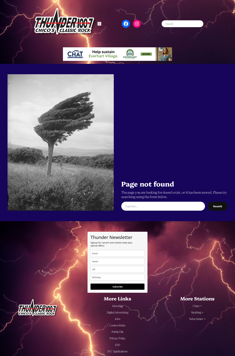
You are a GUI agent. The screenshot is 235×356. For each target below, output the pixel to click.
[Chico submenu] (201, 306)
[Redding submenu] (203, 312)
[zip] (117, 269)
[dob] (117, 277)
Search (217, 206)
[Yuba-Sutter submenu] (205, 318)
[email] (117, 253)
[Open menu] (99, 24)
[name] (117, 261)
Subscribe (118, 286)
